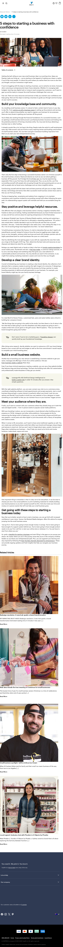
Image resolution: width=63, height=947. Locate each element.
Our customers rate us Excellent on (14, 904)
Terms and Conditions (37, 937)
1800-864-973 (5, 937)
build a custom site (18, 380)
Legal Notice (48, 937)
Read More (5, 624)
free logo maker (35, 249)
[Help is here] (54, 3)
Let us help (30, 875)
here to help (11, 867)
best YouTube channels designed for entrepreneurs (38, 541)
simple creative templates (51, 247)
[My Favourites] (56, 3)
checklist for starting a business (19, 534)
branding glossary (47, 337)
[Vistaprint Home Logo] (31, 3)
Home (12, 937)
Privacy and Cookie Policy (22, 937)
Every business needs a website (12, 363)
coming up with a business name (24, 110)
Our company (30, 882)
